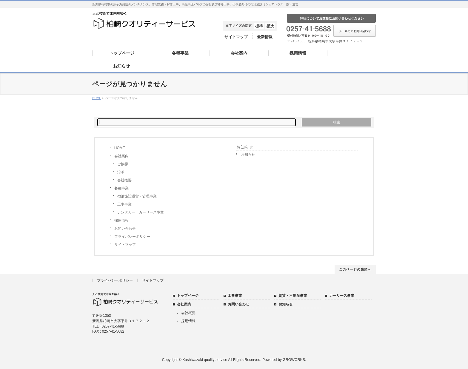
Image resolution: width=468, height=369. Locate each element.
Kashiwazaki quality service (204, 360)
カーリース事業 (341, 296)
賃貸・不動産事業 (292, 296)
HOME (119, 148)
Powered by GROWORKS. (284, 360)
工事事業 (124, 204)
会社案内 (121, 156)
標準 (259, 26)
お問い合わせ (125, 228)
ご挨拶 (122, 164)
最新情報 (265, 37)
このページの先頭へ (355, 269)
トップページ (187, 296)
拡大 (270, 26)
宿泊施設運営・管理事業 (137, 196)
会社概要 (124, 180)
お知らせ (244, 147)
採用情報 (121, 220)
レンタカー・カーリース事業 (140, 212)
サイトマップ (236, 37)
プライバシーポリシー (132, 236)
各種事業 (121, 188)
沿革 (120, 172)
